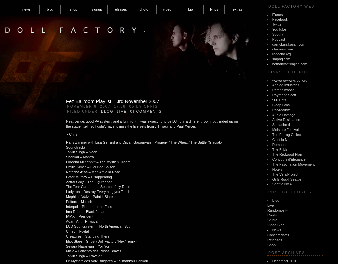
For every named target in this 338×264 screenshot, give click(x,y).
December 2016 (284, 261)
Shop (271, 245)
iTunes (277, 14)
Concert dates (278, 235)
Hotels (277, 169)
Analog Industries (285, 85)
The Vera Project (285, 174)
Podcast (278, 39)
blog (50, 9)
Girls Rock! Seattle (286, 179)
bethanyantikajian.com (289, 64)
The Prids (279, 149)
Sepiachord (281, 125)
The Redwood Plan (287, 154)
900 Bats (279, 100)
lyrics (214, 9)
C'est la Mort (282, 140)
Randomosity (277, 210)
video (167, 9)
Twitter (277, 24)
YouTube (279, 29)
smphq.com (281, 59)
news (26, 9)
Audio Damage (284, 115)
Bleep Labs (281, 105)
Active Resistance (286, 120)
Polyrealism (281, 110)
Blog (275, 200)
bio (190, 9)
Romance (279, 145)
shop (73, 9)
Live (270, 205)
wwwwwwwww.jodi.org (290, 80)
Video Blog (275, 225)
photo (143, 9)
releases (120, 9)
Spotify (277, 34)
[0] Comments (145, 111)
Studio (272, 220)
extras (237, 9)
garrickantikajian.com (288, 44)
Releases (274, 240)
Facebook (280, 19)
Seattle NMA (282, 184)
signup (97, 9)
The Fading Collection (289, 135)
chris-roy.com (282, 49)
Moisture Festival (285, 130)
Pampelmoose (283, 90)
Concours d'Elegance (289, 159)
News (276, 230)
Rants (272, 215)
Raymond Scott (284, 95)
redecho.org (281, 54)
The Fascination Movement (293, 164)
